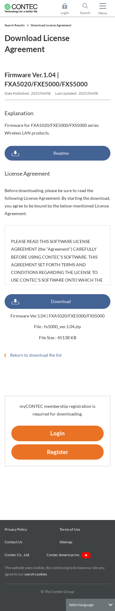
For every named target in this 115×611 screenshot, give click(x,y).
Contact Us (13, 542)
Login (57, 433)
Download (61, 301)
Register (57, 451)
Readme (61, 153)
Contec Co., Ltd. (18, 554)
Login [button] (68, 9)
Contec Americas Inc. (68, 554)
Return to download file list (36, 355)
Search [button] (87, 9)
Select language (81, 604)
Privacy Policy (16, 529)
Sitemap (65, 542)
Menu (102, 13)
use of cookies (36, 574)
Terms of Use (69, 529)
